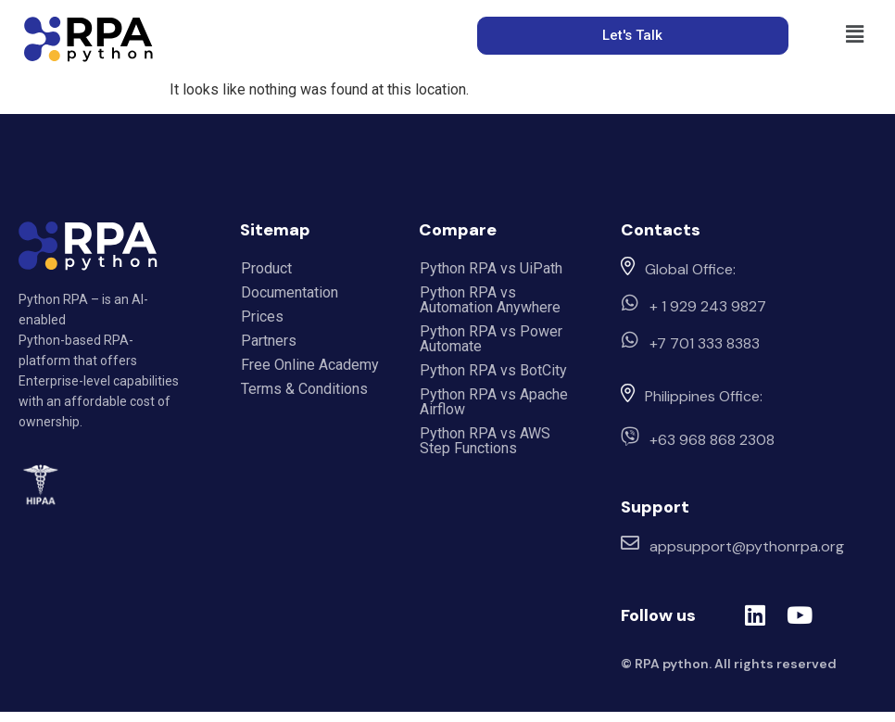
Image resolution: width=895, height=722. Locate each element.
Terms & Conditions (304, 389)
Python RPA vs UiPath (491, 268)
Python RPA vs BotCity (493, 370)
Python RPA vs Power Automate (491, 339)
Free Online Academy (310, 365)
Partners (268, 340)
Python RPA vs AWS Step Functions (485, 440)
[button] (855, 34)
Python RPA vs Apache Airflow (494, 402)
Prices (262, 316)
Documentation (289, 292)
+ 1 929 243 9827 (707, 306)
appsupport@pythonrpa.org (746, 546)
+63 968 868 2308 (712, 440)
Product (266, 268)
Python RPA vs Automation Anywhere (490, 300)
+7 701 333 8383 (704, 343)
